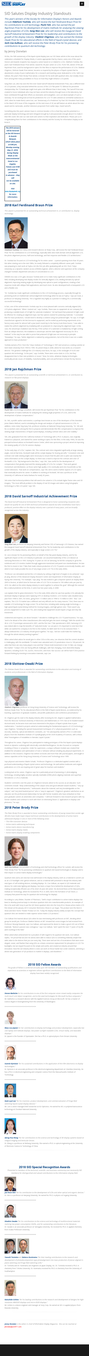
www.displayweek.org (12, 191)
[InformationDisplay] (14, 3)
